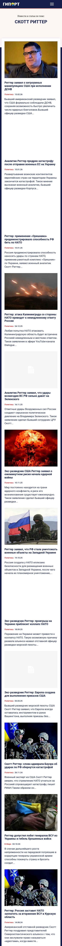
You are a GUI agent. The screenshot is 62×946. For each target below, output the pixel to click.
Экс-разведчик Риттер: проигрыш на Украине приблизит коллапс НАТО (28, 622)
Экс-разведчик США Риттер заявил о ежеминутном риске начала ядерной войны (28, 474)
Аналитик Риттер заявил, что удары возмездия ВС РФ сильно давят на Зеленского (28, 396)
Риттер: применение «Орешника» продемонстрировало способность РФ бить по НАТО (29, 239)
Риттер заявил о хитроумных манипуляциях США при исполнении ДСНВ (28, 86)
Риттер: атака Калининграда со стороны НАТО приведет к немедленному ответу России (30, 317)
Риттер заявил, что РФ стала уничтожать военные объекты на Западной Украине (31, 551)
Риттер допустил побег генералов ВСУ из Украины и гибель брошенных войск (31, 837)
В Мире (8, 844)
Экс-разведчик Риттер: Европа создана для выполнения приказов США (30, 694)
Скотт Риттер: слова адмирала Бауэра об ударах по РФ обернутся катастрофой (31, 765)
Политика (9, 94)
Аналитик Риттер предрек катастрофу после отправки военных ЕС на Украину (30, 162)
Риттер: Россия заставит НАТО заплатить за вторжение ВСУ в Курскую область (30, 914)
